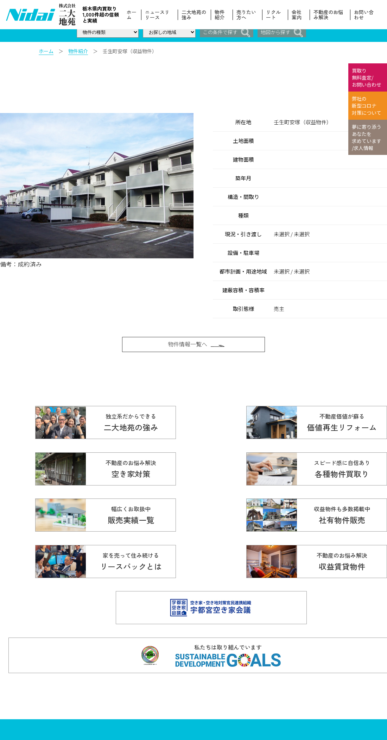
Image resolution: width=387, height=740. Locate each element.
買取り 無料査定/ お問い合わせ (366, 77)
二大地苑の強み (195, 15)
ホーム (133, 15)
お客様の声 (269, 688)
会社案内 (297, 15)
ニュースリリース (158, 15)
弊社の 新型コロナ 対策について (366, 105)
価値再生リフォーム (279, 677)
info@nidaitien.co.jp (134, 700)
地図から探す (283, 32)
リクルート (273, 15)
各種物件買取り (216, 677)
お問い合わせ (364, 15)
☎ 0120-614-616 (122, 680)
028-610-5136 (98, 691)
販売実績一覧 (214, 688)
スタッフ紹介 (272, 712)
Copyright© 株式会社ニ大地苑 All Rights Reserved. (122, 706)
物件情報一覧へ (197, 347)
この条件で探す (225, 32)
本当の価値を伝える (337, 688)
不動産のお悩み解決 (328, 15)
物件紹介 (220, 15)
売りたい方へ (247, 15)
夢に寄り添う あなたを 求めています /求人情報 (366, 137)
